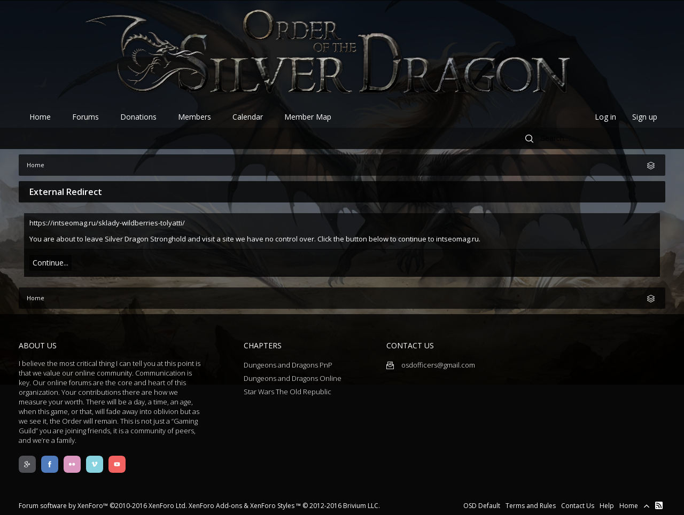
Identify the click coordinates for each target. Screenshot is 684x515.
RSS (659, 505)
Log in (605, 117)
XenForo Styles (272, 505)
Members (194, 117)
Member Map (307, 117)
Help (607, 505)
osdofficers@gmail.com (430, 365)
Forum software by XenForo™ (103, 505)
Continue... (50, 263)
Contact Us (577, 505)
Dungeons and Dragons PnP (288, 365)
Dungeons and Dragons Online (292, 378)
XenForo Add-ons (215, 505)
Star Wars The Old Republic (287, 391)
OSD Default (481, 505)
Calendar (247, 117)
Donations (138, 117)
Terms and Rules (531, 505)
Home (40, 117)
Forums (85, 117)
